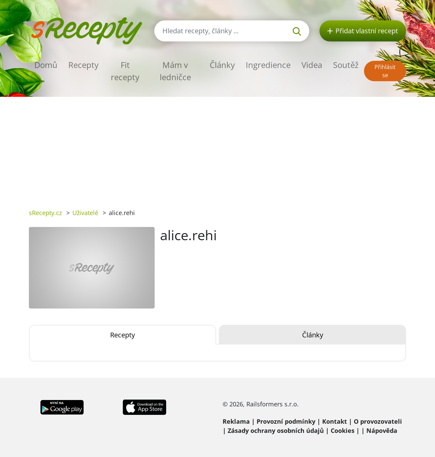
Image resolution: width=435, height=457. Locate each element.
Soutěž (346, 64)
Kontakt (334, 421)
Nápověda (381, 430)
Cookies (342, 430)
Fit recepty (125, 71)
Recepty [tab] (122, 334)
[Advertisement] (217, 147)
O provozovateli (378, 421)
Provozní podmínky (286, 421)
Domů (45, 64)
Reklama (236, 421)
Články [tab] (312, 334)
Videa (311, 64)
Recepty (83, 64)
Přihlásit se (385, 71)
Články (222, 64)
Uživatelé (85, 213)
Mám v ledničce (175, 71)
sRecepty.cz (45, 213)
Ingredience (268, 64)
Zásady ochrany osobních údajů (276, 430)
